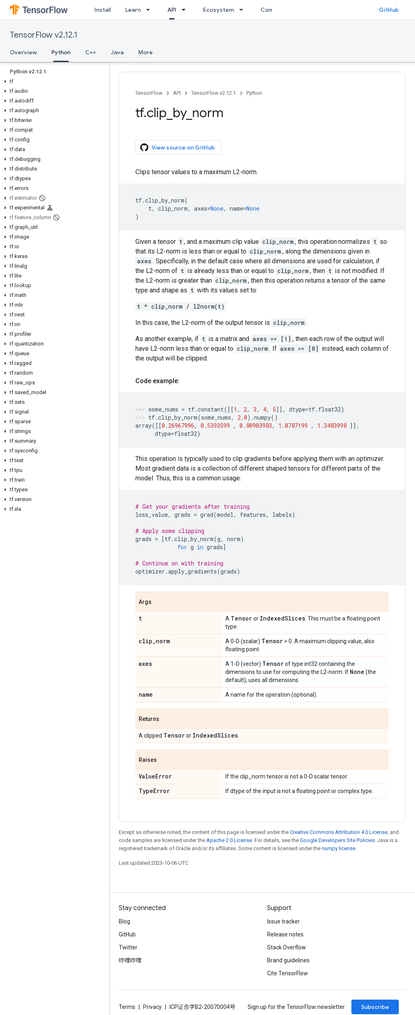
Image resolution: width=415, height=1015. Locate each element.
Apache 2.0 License (229, 840)
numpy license (338, 848)
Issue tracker (283, 921)
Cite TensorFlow (287, 973)
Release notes (285, 934)
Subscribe (375, 1007)
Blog (124, 921)
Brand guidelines (288, 960)
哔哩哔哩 (130, 960)
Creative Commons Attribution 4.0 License (338, 832)
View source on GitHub (177, 147)
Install (102, 9)
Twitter (128, 947)
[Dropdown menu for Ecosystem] (243, 9)
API (177, 93)
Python (254, 93)
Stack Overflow (286, 947)
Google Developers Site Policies (337, 840)
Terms (127, 1007)
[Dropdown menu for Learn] (150, 9)
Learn (133, 9)
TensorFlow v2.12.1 (43, 35)
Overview (23, 52)
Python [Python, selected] (61, 52)
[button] (53, 81)
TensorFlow (149, 93)
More (145, 52)
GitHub (389, 9)
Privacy (152, 1007)
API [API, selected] (171, 9)
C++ (90, 52)
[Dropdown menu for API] (186, 9)
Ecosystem (218, 9)
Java (117, 52)
